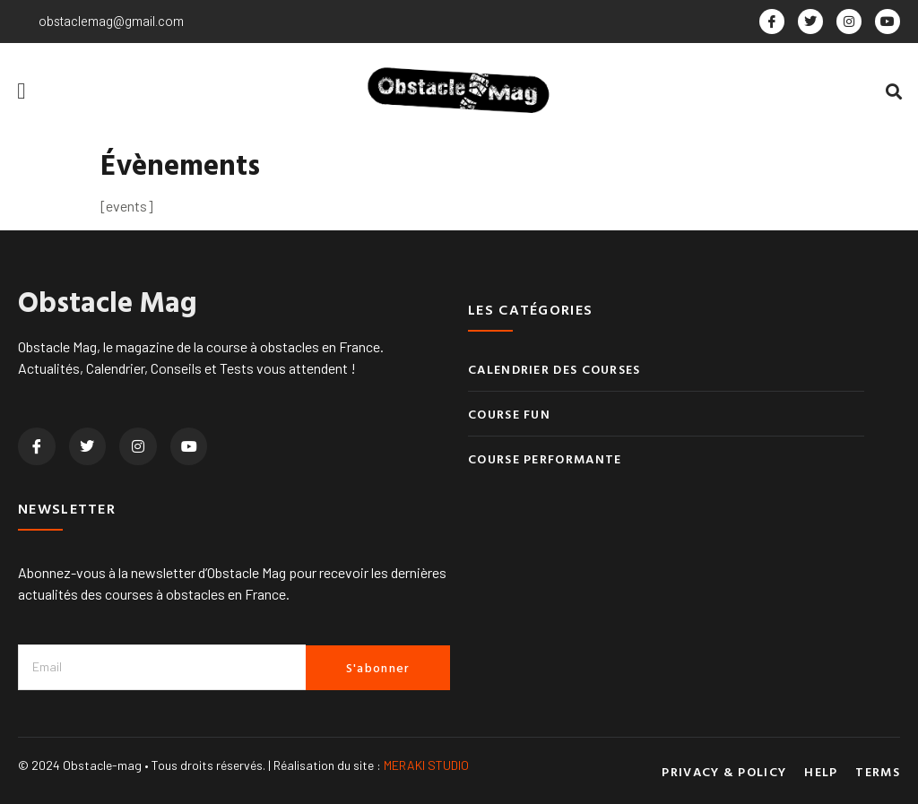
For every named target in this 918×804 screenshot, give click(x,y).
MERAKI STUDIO (426, 765)
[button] (21, 91)
